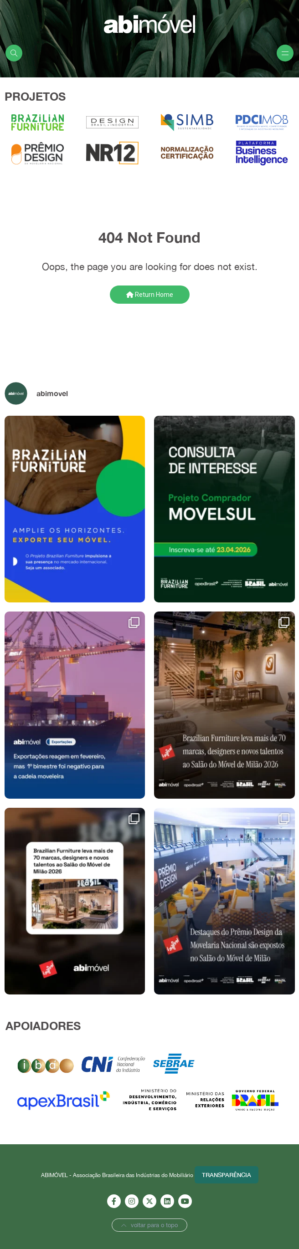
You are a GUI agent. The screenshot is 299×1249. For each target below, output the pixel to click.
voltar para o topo (149, 1225)
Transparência (226, 1174)
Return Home (149, 294)
